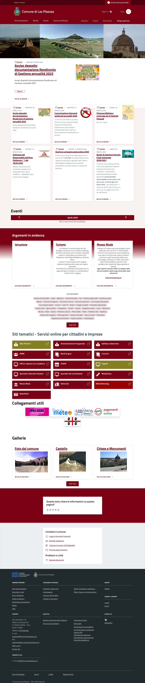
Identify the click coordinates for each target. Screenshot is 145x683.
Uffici (14, 609)
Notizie (107, 588)
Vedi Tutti (72, 325)
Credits (51, 674)
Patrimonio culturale (64, 311)
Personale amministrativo (21, 602)
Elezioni (72, 305)
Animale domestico (71, 298)
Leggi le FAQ (78, 632)
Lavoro (98, 308)
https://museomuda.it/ (113, 278)
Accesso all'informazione (41, 298)
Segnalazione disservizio (82, 635)
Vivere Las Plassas (60, 20)
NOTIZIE (19, 62)
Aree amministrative (19, 588)
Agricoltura (60, 298)
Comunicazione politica (46, 305)
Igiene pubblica (51, 308)
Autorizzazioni (48, 592)
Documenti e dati (18, 592)
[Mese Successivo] (125, 217)
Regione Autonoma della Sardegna (55, 620)
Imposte (70, 308)
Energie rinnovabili (82, 305)
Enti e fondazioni (18, 595)
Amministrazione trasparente (84, 630)
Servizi (45, 20)
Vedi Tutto (72, 483)
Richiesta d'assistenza (81, 640)
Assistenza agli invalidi (91, 298)
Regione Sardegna (19, 2)
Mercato (41, 311)
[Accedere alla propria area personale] (118, 2)
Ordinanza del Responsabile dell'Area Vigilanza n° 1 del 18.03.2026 (23, 159)
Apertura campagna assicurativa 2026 (72, 151)
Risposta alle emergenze (48, 315)
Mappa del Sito (68, 674)
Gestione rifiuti (40, 308)
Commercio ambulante (82, 301)
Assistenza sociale (105, 298)
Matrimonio (106, 308)
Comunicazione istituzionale (99, 301)
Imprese (77, 308)
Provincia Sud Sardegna (51, 623)
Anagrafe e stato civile (50, 588)
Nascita (53, 311)
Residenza (103, 311)
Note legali (77, 623)
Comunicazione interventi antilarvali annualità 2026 (66, 114)
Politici (14, 605)
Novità (35, 20)
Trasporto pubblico (76, 318)
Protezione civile (93, 311)
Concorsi (57, 305)
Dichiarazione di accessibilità (83, 627)
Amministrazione (21, 20)
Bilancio (39, 301)
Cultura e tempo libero (50, 595)
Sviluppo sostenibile (76, 315)
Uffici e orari (16, 646)
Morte (47, 311)
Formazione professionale (98, 305)
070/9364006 (24, 630)
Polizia (84, 311)
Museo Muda (107, 21)
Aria (80, 298)
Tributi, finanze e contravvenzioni (85, 592)
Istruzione (84, 21)
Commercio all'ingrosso (51, 301)
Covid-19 (65, 305)
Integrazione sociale (88, 308)
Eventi (107, 606)
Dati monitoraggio (18, 674)
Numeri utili (16, 649)
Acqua (53, 298)
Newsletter (108, 623)
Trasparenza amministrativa (60, 318)
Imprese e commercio (50, 598)
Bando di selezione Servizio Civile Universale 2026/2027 (108, 157)
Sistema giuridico (63, 315)
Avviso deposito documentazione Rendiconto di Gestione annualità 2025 (35, 69)
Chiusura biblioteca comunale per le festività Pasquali (107, 116)
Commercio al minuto (66, 301)
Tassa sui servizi (90, 315)
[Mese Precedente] (19, 217)
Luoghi (107, 602)
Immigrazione (62, 308)
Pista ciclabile (76, 311)
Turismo (95, 21)
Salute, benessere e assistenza (84, 588)
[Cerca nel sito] (127, 11)
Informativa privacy (80, 620)
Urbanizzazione (89, 318)
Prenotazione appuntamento (84, 637)
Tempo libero (100, 315)
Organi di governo (18, 598)
